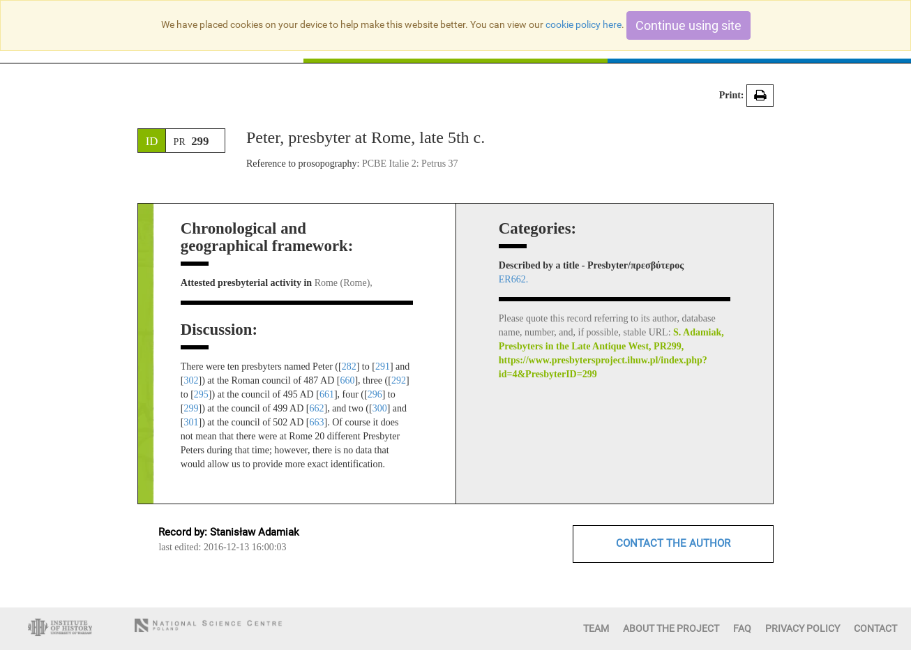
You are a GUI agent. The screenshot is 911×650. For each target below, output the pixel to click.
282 (349, 366)
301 (190, 422)
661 (326, 394)
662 (316, 408)
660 (347, 380)
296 (375, 394)
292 (398, 380)
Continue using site (688, 25)
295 (201, 394)
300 (379, 408)
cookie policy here (583, 24)
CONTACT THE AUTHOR (673, 543)
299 (190, 408)
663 (316, 422)
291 (382, 366)
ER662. (513, 279)
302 (190, 380)
